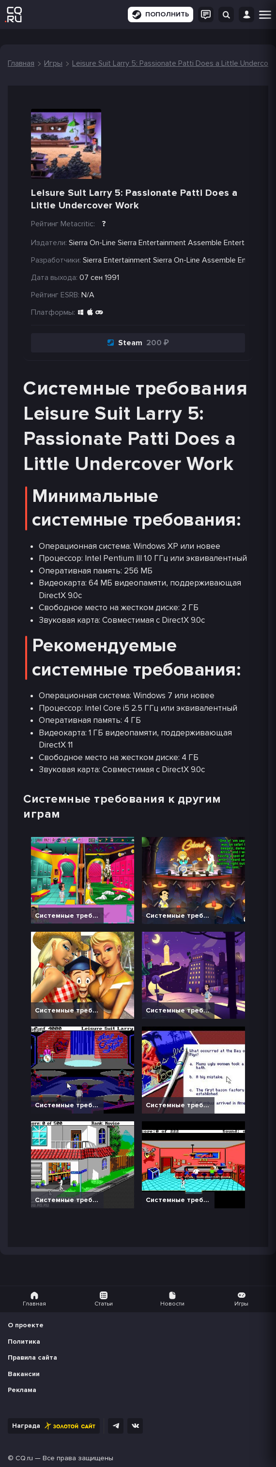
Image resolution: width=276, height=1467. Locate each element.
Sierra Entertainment (117, 260)
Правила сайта (32, 1357)
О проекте (26, 1325)
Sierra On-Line (176, 260)
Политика (24, 1341)
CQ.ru (24, 1458)
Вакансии (24, 1374)
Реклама (22, 1390)
